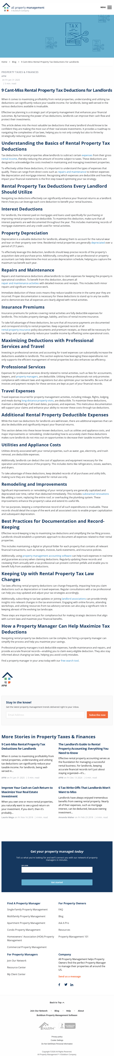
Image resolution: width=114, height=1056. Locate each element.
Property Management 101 (73, 936)
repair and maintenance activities (20, 283)
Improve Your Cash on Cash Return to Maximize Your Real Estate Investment (27, 792)
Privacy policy (57, 1037)
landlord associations (74, 598)
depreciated (98, 242)
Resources (64, 929)
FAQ (60, 909)
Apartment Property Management (26, 923)
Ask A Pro (63, 923)
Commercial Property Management (27, 947)
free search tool (70, 660)
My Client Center (16, 974)
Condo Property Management (24, 929)
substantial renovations (95, 493)
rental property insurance (15, 329)
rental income (9, 158)
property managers (27, 376)
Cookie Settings (57, 1040)
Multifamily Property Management (26, 916)
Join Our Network (16, 960)
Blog (60, 916)
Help (68, 1011)
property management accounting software (47, 555)
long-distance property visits (38, 400)
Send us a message (69, 976)
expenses (87, 155)
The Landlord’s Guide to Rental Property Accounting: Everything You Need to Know (83, 748)
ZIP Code (57, 868)
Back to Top (57, 1002)
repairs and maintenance (72, 171)
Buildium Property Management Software (57, 1015)
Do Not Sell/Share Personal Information (57, 1044)
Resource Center (16, 967)
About (81, 1011)
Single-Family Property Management (27, 909)
